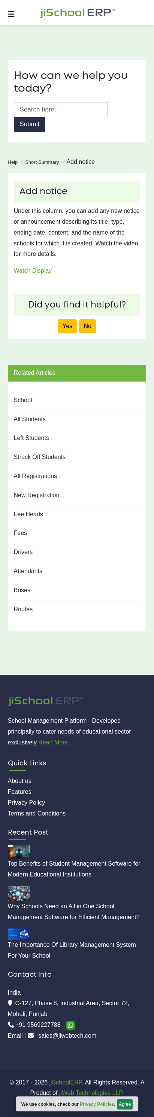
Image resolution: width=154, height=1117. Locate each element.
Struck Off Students (40, 457)
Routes (23, 609)
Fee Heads (28, 514)
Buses (22, 590)
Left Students (31, 438)
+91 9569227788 (38, 1025)
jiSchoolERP (65, 1082)
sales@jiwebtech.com (67, 1035)
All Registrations (35, 476)
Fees (20, 533)
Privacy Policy (26, 802)
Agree (125, 1104)
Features (19, 792)
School (23, 400)
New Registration (37, 495)
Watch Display (33, 270)
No (87, 326)
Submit (29, 124)
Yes (67, 326)
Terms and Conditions (37, 813)
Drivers (23, 552)
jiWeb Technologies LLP (90, 1093)
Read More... (55, 742)
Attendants (28, 571)
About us (19, 781)
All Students (30, 419)
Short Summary (42, 162)
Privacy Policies (97, 1104)
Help (13, 162)
